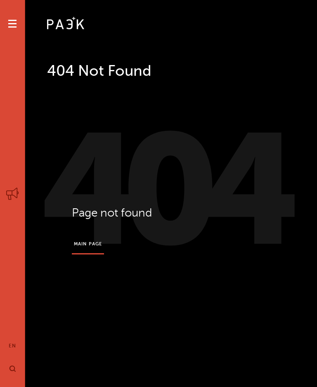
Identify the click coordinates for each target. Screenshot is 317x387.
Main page (88, 244)
